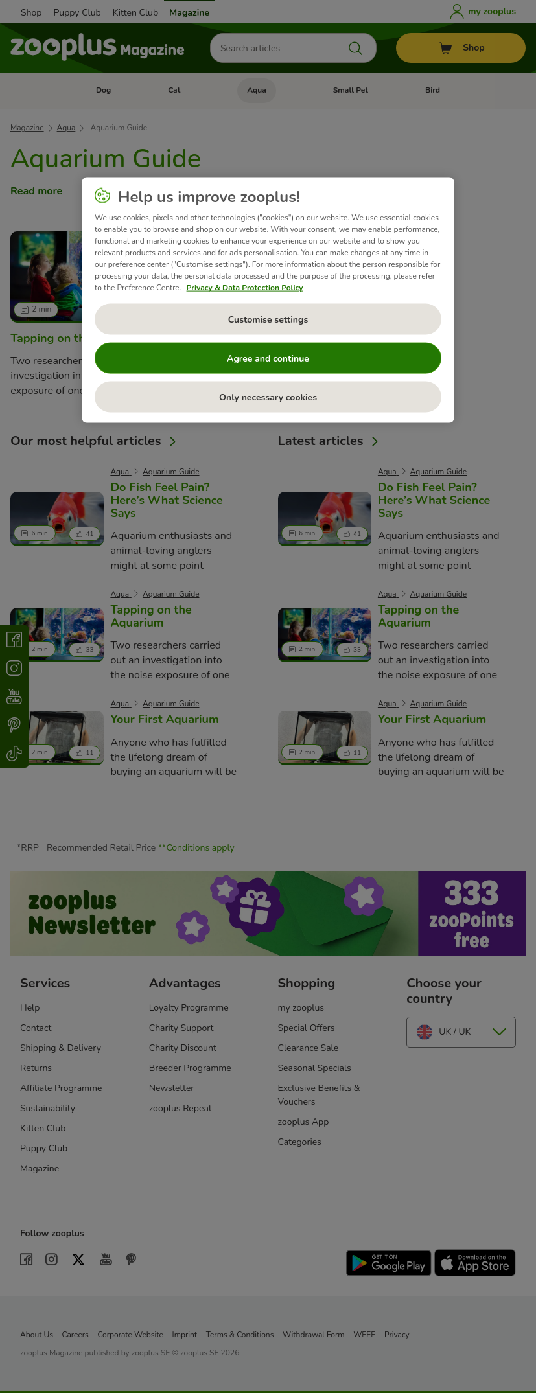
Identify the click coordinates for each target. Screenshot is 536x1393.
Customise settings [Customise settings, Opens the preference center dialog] (268, 319)
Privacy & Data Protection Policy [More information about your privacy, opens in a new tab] (245, 287)
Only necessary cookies (268, 397)
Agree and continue (268, 358)
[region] (268, 300)
